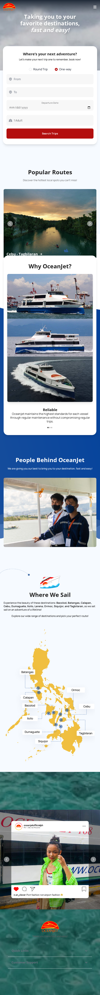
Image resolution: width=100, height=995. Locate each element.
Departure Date (50, 102)
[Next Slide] (90, 223)
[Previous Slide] (10, 223)
